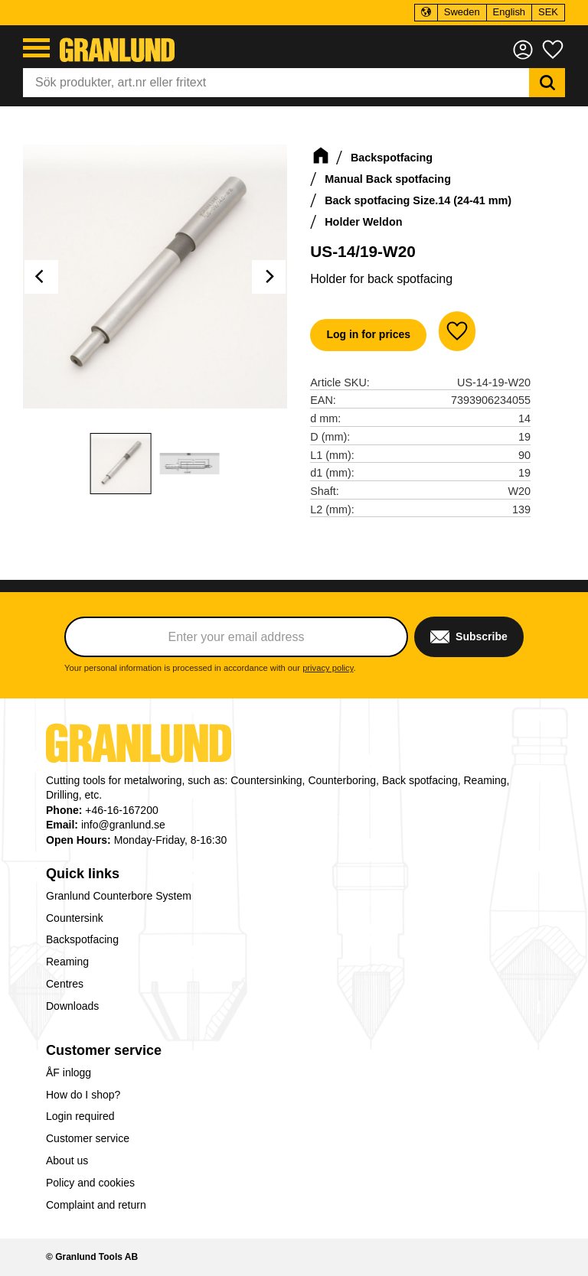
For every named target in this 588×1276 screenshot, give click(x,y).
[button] (36, 47)
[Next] (269, 277)
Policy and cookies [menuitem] (90, 1183)
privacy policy (327, 667)
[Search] (547, 82)
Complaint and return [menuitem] (96, 1205)
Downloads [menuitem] (72, 1006)
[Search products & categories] (276, 82)
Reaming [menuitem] (67, 961)
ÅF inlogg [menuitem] (68, 1072)
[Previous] (41, 277)
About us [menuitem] (67, 1160)
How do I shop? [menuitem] (83, 1095)
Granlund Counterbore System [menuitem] (118, 896)
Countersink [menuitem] (74, 918)
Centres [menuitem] (64, 984)
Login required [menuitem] (80, 1116)
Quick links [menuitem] (82, 873)
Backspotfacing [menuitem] (82, 939)
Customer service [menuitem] (104, 1050)
